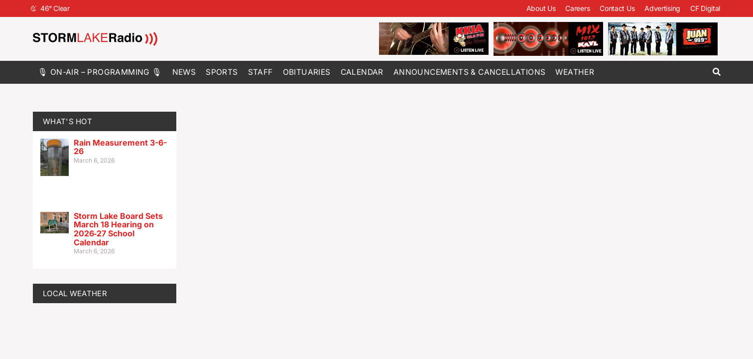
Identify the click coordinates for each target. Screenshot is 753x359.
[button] (716, 72)
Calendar (362, 72)
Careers (577, 8)
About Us (541, 8)
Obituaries (307, 72)
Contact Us (617, 8)
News (184, 72)
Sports (222, 72)
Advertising (662, 8)
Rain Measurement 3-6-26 (120, 147)
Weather (574, 72)
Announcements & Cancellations (469, 72)
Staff (260, 72)
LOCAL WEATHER (75, 293)
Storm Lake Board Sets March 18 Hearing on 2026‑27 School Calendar (118, 229)
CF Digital (705, 8)
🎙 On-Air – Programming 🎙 (100, 72)
